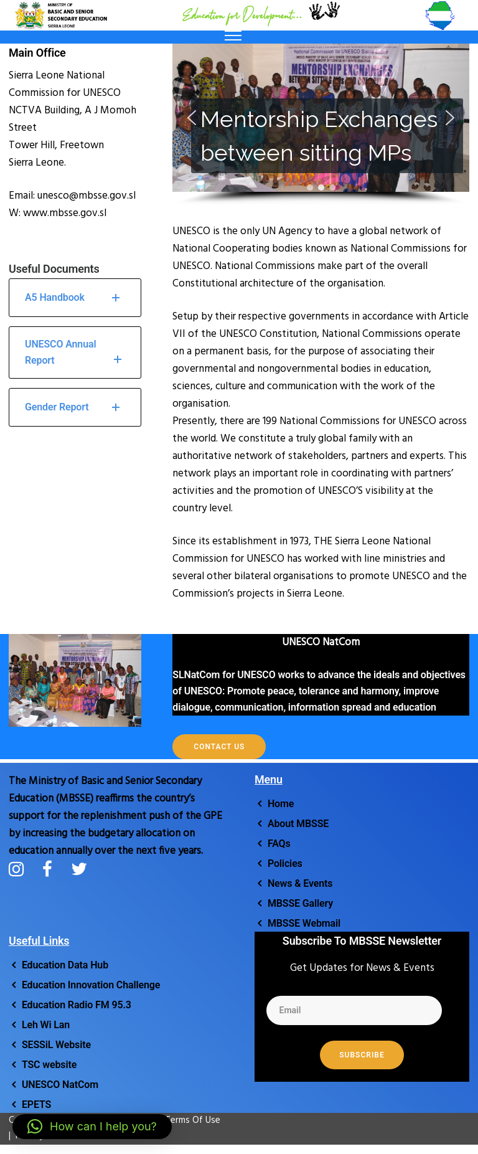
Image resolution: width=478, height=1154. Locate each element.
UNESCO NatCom (60, 1084)
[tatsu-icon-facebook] (52, 868)
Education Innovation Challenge (91, 985)
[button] (192, 118)
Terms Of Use (186, 1120)
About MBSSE (298, 824)
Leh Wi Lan (46, 1025)
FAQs (279, 843)
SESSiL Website (56, 1045)
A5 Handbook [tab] (75, 297)
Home (281, 804)
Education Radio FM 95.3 (76, 1005)
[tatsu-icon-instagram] (21, 868)
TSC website (49, 1065)
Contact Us (219, 746)
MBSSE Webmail (304, 923)
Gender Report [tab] (75, 407)
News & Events (300, 883)
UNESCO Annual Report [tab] (75, 353)
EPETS (36, 1104)
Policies (285, 863)
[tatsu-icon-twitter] (79, 868)
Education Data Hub (65, 965)
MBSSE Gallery (300, 903)
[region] (320, 125)
